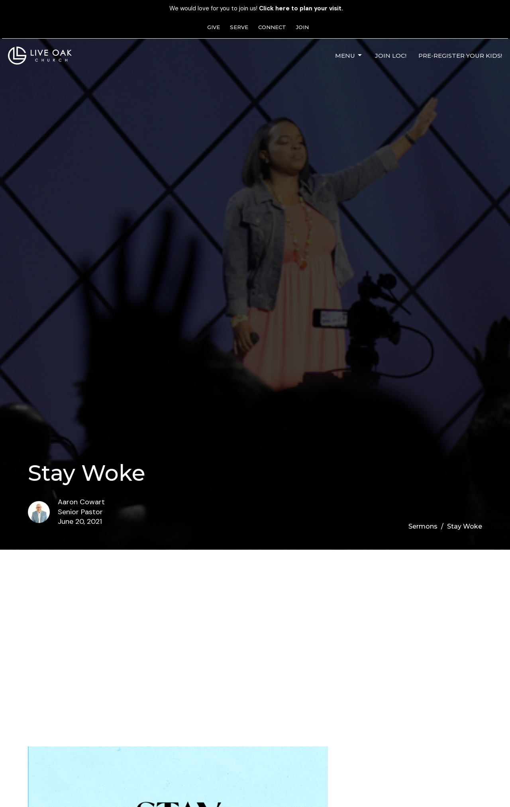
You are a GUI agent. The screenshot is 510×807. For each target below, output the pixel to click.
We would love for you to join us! (256, 8)
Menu (349, 55)
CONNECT (272, 27)
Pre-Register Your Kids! (460, 55)
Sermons (422, 526)
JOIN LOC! (390, 55)
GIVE (213, 27)
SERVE (239, 27)
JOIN (302, 27)
